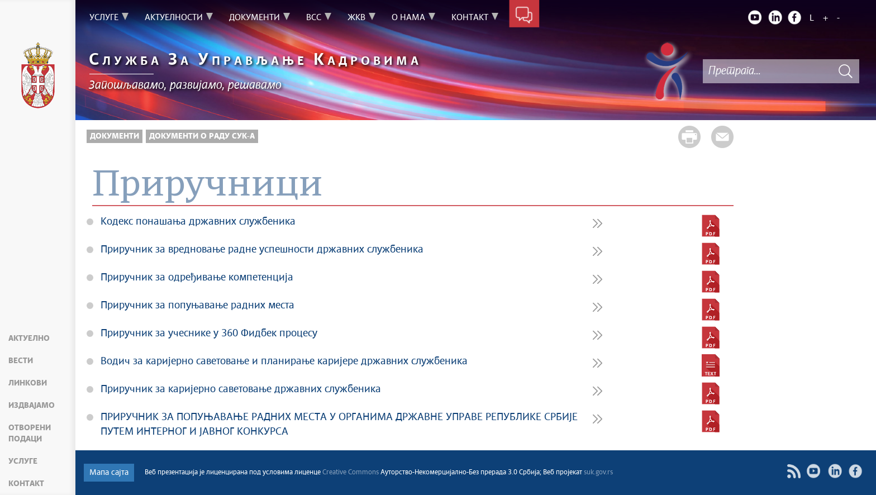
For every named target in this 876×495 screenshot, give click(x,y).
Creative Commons (350, 472)
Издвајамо (31, 406)
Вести (20, 361)
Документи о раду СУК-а (202, 136)
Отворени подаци (29, 433)
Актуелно (29, 338)
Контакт (26, 484)
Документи (114, 136)
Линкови (27, 383)
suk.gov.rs (598, 472)
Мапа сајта (108, 473)
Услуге (22, 461)
